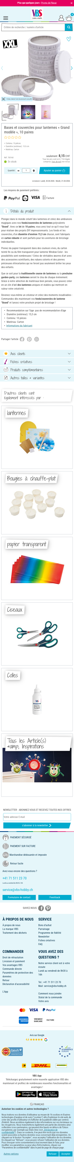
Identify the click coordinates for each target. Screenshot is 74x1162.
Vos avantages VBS (12, 965)
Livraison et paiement (14, 961)
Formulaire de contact (19, 897)
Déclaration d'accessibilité (16, 984)
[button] (4, 68)
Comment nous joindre (49, 993)
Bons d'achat (44, 925)
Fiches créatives (46, 940)
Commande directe (12, 968)
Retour (6, 980)
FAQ (40, 944)
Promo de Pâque (49, 2)
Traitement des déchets (15, 932)
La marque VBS (10, 929)
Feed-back (55, 897)
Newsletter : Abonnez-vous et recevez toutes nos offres (37, 809)
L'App (5, 991)
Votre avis (43, 1001)
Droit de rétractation (13, 957)
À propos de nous (11, 925)
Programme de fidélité (49, 932)
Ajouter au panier (54, 170)
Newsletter (43, 936)
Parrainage (44, 929)
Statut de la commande (50, 997)
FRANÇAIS (37, 1104)
